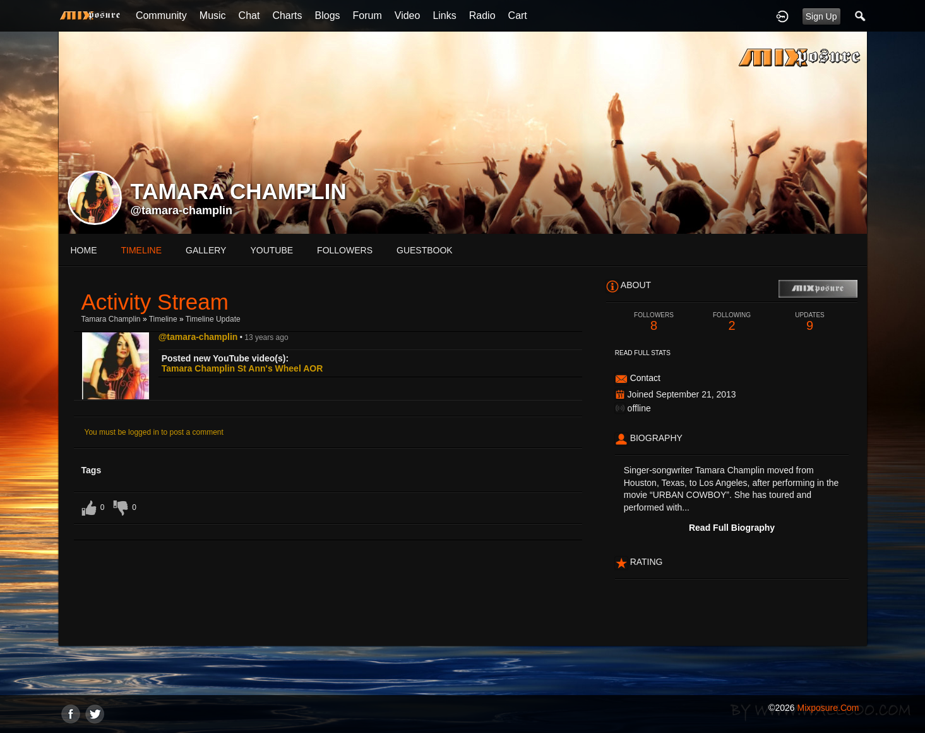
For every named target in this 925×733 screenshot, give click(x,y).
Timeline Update (213, 319)
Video (408, 15)
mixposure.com (828, 708)
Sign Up (821, 16)
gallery (206, 250)
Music (213, 15)
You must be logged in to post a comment (154, 432)
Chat (249, 15)
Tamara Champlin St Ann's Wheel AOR (242, 368)
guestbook (425, 250)
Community (161, 15)
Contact (645, 378)
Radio (482, 15)
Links (444, 15)
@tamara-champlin (182, 210)
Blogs (327, 15)
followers (345, 250)
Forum (367, 15)
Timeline (141, 250)
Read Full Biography (732, 528)
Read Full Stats (643, 352)
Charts (287, 15)
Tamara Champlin (111, 319)
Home (84, 250)
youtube (271, 250)
